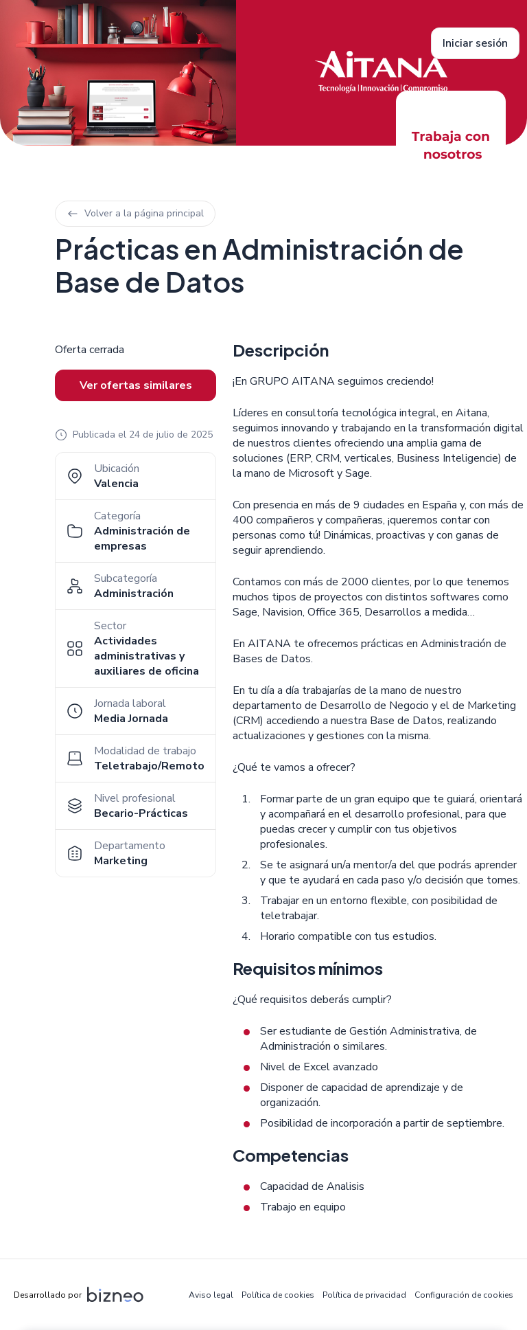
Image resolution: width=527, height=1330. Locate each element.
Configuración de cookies (463, 1294)
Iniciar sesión (475, 43)
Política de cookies (278, 1294)
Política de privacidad (364, 1294)
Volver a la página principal (135, 213)
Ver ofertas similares (136, 385)
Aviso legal (211, 1294)
